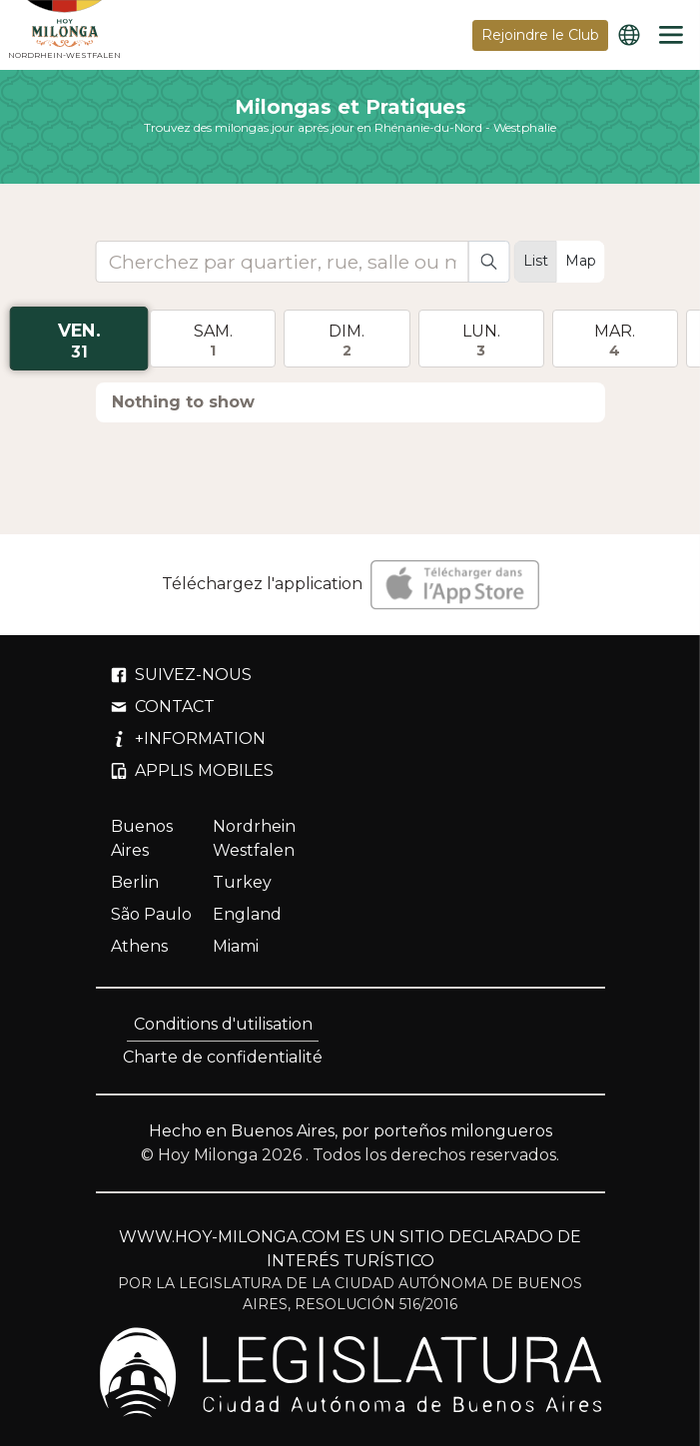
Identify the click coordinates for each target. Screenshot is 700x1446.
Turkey (242, 882)
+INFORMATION (188, 738)
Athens (139, 946)
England (247, 914)
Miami (236, 946)
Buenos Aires (142, 838)
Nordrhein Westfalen (254, 838)
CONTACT (163, 706)
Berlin (135, 882)
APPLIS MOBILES (192, 770)
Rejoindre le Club (540, 35)
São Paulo (151, 914)
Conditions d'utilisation (223, 1024)
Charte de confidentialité (223, 1057)
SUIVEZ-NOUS (181, 674)
